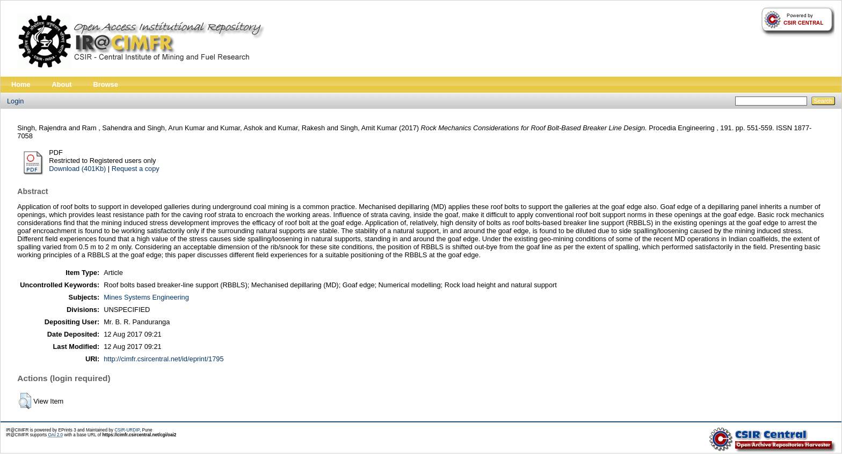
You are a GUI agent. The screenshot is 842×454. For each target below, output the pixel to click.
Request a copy (135, 169)
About (62, 84)
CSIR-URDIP (127, 430)
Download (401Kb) (77, 169)
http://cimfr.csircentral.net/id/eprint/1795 (163, 359)
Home (21, 84)
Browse (105, 84)
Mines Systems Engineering (146, 297)
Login (15, 101)
